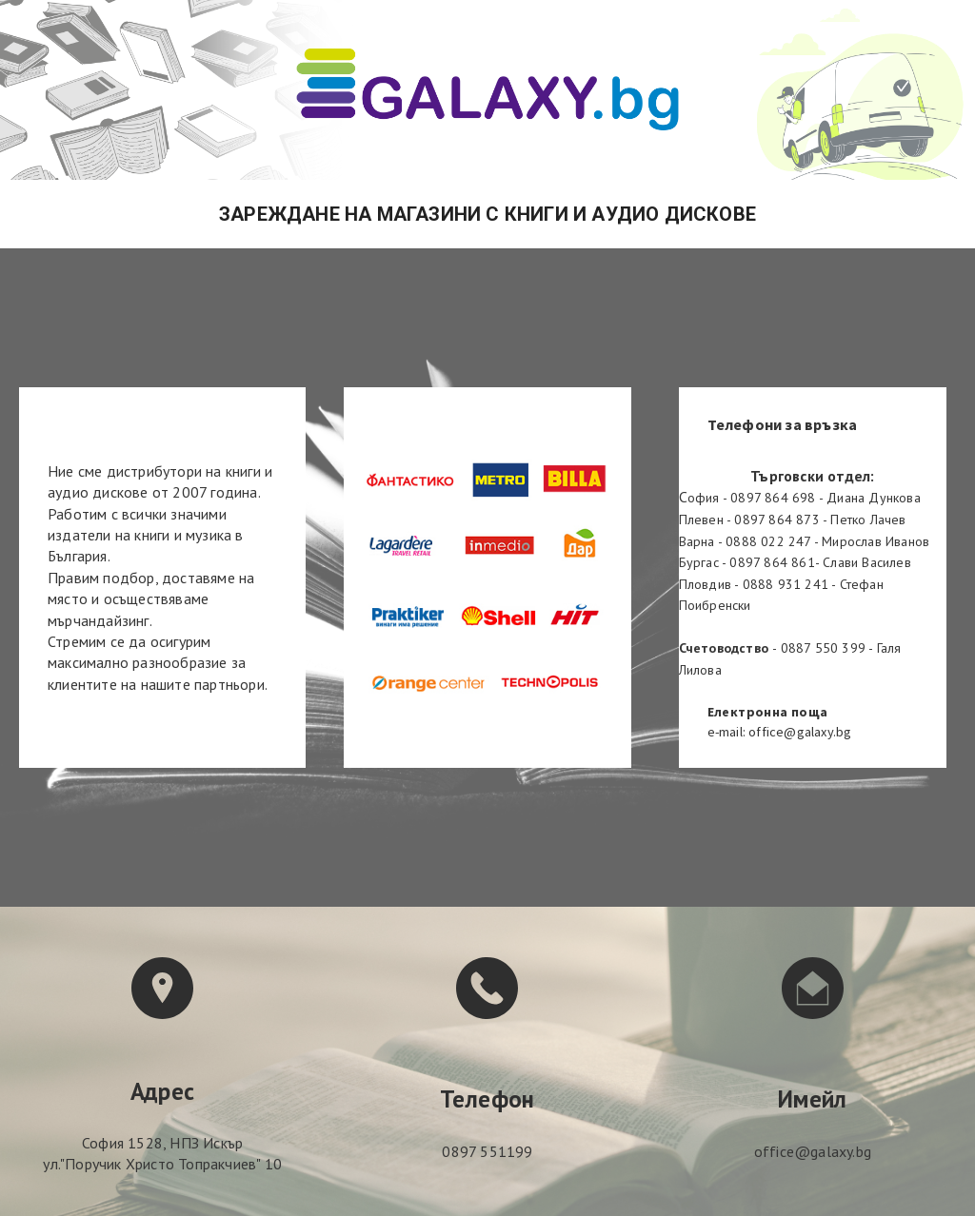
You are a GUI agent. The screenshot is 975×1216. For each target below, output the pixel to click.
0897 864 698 (772, 497)
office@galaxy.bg (812, 1151)
